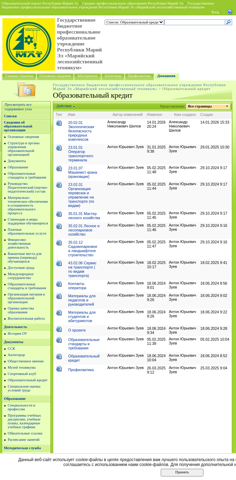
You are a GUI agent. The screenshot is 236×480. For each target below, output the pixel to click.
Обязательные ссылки (25, 433)
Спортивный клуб (22, 374)
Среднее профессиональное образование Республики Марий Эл (132, 3)
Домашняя (166, 76)
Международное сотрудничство (21, 276)
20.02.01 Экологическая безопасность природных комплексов (81, 130)
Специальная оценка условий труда (24, 388)
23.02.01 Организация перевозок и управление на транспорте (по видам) (81, 195)
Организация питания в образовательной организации (26, 298)
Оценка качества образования (21, 310)
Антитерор (113, 76)
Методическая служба (22, 448)
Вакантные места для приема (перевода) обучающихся (25, 257)
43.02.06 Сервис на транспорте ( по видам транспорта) (82, 269)
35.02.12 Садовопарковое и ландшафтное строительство (82, 248)
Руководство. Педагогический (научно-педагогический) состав (28, 187)
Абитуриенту (87, 76)
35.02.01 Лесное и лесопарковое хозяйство (83, 230)
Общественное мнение (26, 361)
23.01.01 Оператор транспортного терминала (80, 153)
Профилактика (139, 76)
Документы (17, 161)
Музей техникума (21, 367)
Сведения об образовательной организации (18, 126)
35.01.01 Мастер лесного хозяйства (84, 215)
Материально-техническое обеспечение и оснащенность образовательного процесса (28, 205)
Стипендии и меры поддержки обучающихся (28, 221)
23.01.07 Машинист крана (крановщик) (82, 172)
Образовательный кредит (28, 380)
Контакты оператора (77, 285)
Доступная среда (21, 268)
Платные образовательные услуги (27, 231)
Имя (71, 114)
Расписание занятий (24, 439)
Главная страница (19, 76)
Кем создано (185, 114)
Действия (64, 106)
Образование (18, 167)
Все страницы (200, 106)
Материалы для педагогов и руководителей (82, 300)
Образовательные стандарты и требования (27, 175)
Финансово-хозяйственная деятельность (19, 243)
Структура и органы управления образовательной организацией (24, 148)
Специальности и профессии (21, 407)
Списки (10, 116)
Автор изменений (127, 114)
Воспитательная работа (26, 318)
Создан (206, 114)
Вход (215, 12)
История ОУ (17, 333)
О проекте (77, 330)
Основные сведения (55, 76)
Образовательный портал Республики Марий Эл (40, 3)
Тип (59, 114)
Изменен (154, 114)
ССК (11, 348)
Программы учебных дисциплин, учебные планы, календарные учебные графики (24, 421)
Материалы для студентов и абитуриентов (82, 316)
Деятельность (15, 327)
